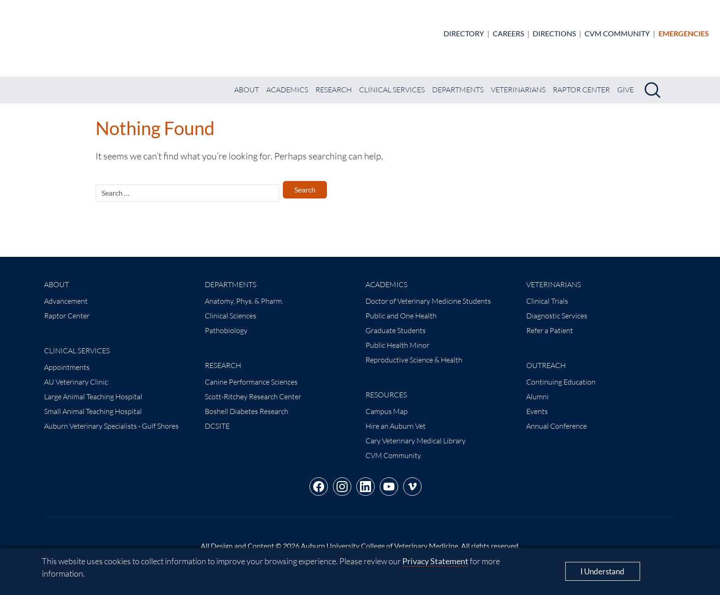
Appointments (67, 359)
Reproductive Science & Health (414, 352)
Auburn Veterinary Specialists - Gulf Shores (111, 418)
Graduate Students (396, 322)
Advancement (66, 293)
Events (537, 403)
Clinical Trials (547, 293)
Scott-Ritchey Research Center (253, 388)
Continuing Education (561, 374)
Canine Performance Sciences (251, 374)
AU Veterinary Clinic (76, 374)
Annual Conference (556, 418)
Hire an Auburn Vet (396, 418)
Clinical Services (392, 81)
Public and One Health (401, 307)
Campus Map (387, 403)
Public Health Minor (397, 337)
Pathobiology (226, 322)
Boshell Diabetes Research (246, 403)
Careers (508, 29)
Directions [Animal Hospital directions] (554, 29)
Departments (458, 81)
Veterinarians (518, 81)
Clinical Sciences (230, 307)
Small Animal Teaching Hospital (93, 403)
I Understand (602, 571)
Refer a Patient (549, 322)
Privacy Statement (435, 561)
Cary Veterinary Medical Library (416, 432)
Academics (287, 81)
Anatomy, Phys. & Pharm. (244, 293)
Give (625, 81)
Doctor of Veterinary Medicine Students (428, 293)
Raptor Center (581, 81)
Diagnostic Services (556, 307)
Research (333, 81)
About (246, 81)
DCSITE (217, 418)
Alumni (537, 388)
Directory (464, 29)
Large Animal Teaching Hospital (93, 388)
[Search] (652, 82)
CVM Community (617, 29)
